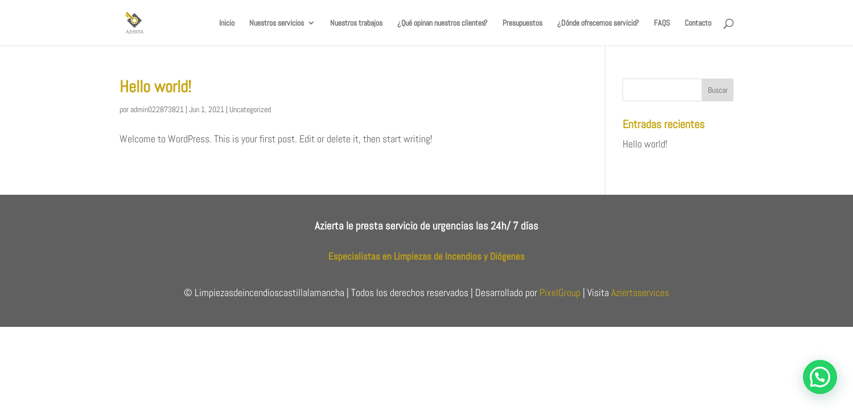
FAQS (662, 23)
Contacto (698, 23)
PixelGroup (559, 292)
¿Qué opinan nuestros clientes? (442, 23)
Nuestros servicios (276, 23)
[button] (820, 377)
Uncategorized (250, 109)
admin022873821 (157, 109)
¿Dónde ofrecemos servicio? (598, 23)
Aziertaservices (640, 292)
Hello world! (155, 86)
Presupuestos (522, 23)
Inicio (226, 23)
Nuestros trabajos (356, 23)
